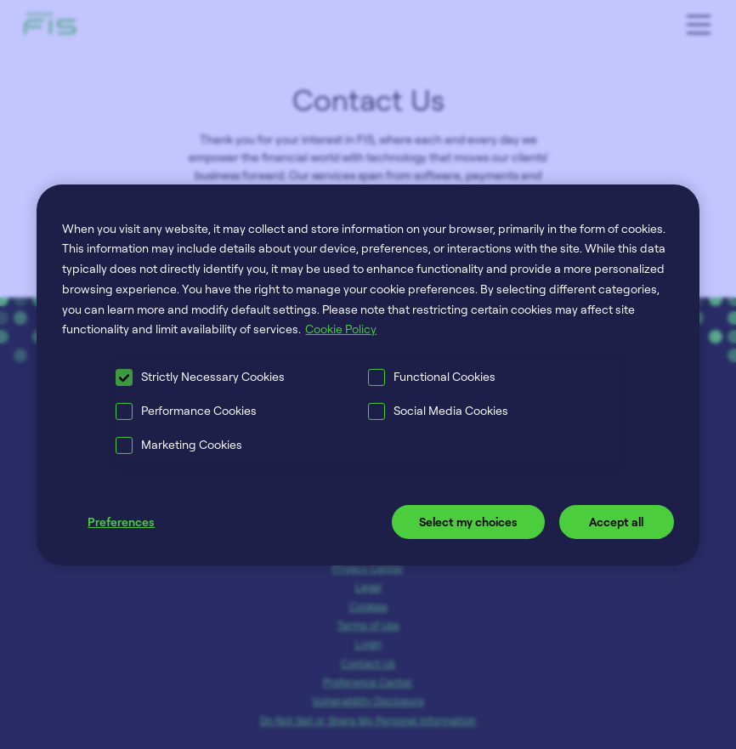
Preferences (121, 521)
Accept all (616, 521)
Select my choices (468, 521)
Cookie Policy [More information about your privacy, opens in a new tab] (340, 328)
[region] (368, 374)
